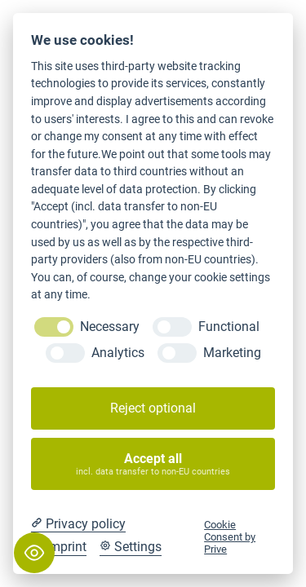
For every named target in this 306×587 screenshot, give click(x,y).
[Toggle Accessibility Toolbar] (34, 553)
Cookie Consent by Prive (229, 537)
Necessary (110, 326)
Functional (228, 326)
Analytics (117, 352)
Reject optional (153, 408)
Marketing (232, 352)
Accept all (153, 464)
